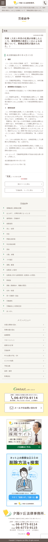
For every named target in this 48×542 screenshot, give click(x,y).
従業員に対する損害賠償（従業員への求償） (21, 275)
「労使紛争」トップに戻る (24, 190)
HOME (4, 8)
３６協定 (9, 259)
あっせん (9, 311)
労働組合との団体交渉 (14, 306)
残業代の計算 (8, 345)
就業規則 (9, 223)
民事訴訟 (7, 376)
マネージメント (9, 340)
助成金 (9, 280)
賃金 (8, 249)
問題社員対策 (11, 239)
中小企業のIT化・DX (11, 355)
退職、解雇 (10, 265)
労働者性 (9, 301)
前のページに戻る (24, 184)
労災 (8, 234)
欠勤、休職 (10, 254)
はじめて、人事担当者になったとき (18, 213)
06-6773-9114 (26, 524)
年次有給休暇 (11, 244)
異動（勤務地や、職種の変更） (17, 285)
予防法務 (7, 366)
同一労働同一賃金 (12, 296)
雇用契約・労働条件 (13, 218)
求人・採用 (10, 229)
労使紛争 (10, 8)
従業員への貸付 (12, 270)
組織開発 (7, 335)
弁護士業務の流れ (10, 325)
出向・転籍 (10, 290)
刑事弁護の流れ (9, 330)
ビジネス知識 (8, 361)
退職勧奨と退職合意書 (14, 208)
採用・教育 (8, 371)
